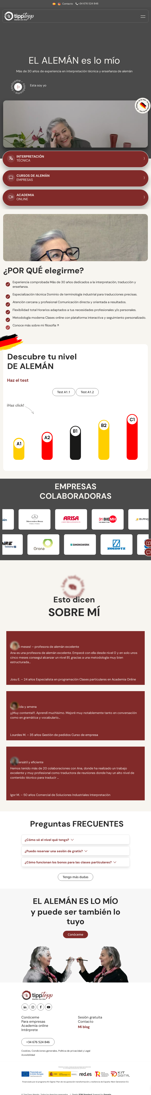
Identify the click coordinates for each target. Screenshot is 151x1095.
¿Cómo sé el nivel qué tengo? (49, 840)
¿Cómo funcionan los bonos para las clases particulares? (71, 862)
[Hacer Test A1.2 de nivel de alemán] (87, 392)
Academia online (34, 1025)
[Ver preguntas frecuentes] (75, 877)
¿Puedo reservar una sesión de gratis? (56, 851)
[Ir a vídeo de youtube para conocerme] (18, 87)
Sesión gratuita (90, 1017)
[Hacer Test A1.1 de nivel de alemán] (63, 392)
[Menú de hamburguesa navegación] (143, 16)
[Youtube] (48, 1007)
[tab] (76, 839)
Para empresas (33, 1021)
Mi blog (84, 1027)
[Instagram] (32, 1007)
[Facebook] (40, 1007)
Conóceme (30, 1017)
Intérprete (29, 1030)
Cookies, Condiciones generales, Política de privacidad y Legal (55, 1050)
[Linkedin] (25, 1007)
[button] (18, 449)
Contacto (85, 1021)
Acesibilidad (28, 1054)
